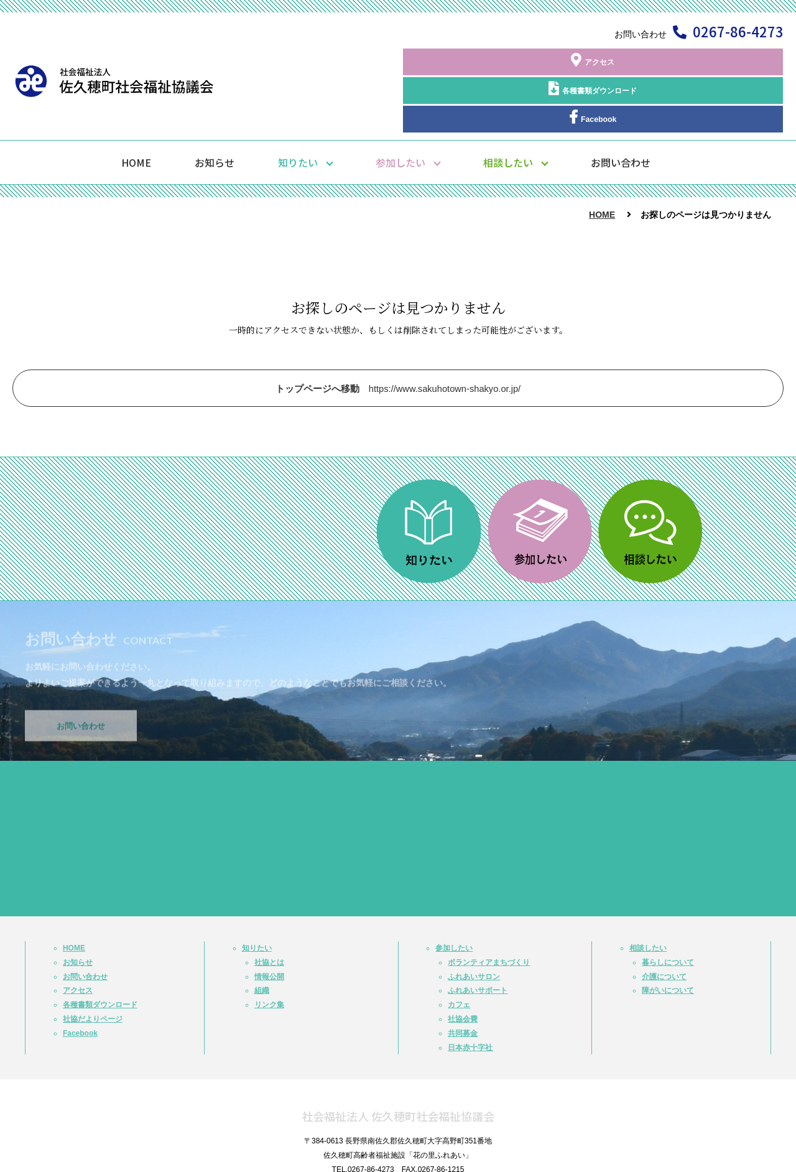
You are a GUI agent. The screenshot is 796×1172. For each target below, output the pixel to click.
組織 (261, 940)
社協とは (269, 912)
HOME (136, 112)
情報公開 (269, 926)
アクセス (504, 61)
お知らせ (214, 112)
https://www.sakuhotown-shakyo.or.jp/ (398, 338)
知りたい (298, 112)
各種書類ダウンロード (615, 61)
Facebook (727, 61)
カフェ (459, 955)
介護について (664, 926)
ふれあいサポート (477, 940)
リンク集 (269, 955)
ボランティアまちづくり (489, 912)
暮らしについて (668, 912)
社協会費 (463, 969)
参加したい (400, 112)
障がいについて (668, 940)
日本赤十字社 (470, 997)
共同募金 (463, 983)
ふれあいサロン (474, 926)
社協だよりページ (93, 969)
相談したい (508, 112)
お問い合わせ (620, 112)
